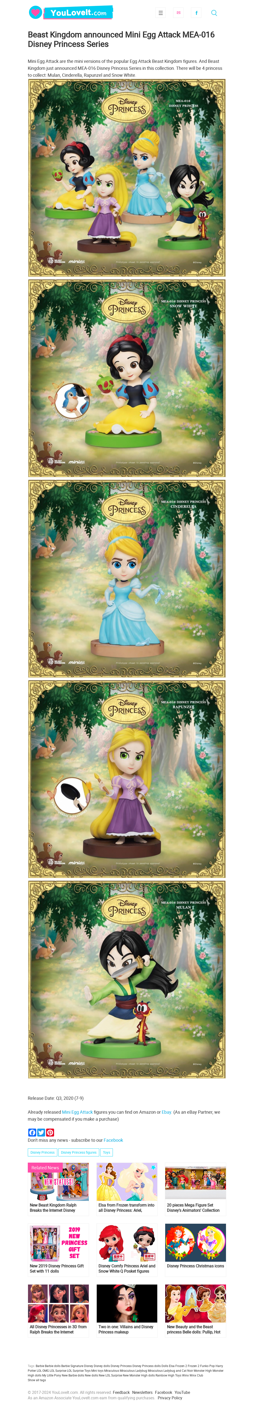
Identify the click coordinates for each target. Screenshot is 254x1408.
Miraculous (111, 1370)
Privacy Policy (170, 1398)
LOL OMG (43, 1370)
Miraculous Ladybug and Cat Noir (170, 1370)
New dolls (91, 1375)
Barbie (40, 1366)
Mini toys (97, 1370)
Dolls (164, 1366)
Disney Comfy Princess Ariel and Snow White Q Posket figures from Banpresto (126, 1268)
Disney (88, 1366)
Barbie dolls (53, 1366)
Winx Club (196, 1375)
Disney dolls (102, 1366)
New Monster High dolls (139, 1375)
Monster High (203, 1370)
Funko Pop (207, 1366)
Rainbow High (165, 1375)
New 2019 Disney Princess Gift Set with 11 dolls (57, 1268)
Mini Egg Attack (77, 1112)
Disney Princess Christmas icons (195, 1266)
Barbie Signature (72, 1366)
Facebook (196, 12)
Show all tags (37, 1380)
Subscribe (178, 12)
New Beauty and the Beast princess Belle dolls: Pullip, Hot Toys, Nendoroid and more (193, 1329)
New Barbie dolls (73, 1375)
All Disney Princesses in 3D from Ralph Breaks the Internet (58, 1329)
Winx (185, 1375)
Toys (106, 1152)
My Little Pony (51, 1375)
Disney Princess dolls (146, 1366)
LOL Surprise (58, 1370)
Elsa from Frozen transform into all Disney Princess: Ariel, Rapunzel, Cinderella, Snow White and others (126, 1208)
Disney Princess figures (78, 1152)
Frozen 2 (193, 1366)
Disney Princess (43, 1152)
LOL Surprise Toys (79, 1370)
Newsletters (142, 1392)
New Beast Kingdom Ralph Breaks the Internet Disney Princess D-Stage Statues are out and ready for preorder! (55, 1208)
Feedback (121, 1392)
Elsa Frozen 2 (178, 1366)
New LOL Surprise (110, 1375)
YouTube (182, 1392)
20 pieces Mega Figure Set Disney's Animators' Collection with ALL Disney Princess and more (193, 1208)
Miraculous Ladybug (133, 1370)
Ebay (166, 1112)
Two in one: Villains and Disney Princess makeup (125, 1329)
